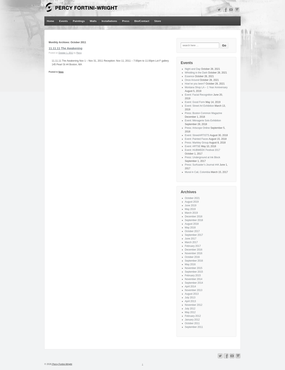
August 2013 (192, 293)
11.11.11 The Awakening (65, 48)
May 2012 (190, 312)
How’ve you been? (195, 83)
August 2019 (192, 201)
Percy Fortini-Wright (62, 364)
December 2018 (193, 216)
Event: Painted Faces (196, 139)
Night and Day (192, 69)
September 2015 (194, 271)
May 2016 (190, 264)
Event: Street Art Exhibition (199, 105)
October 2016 (192, 257)
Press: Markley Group (197, 142)
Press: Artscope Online (197, 127)
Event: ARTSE (192, 146)
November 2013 (193, 290)
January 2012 (192, 319)
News (61, 72)
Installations (109, 21)
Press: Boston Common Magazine (203, 113)
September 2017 (194, 235)
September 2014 (194, 282)
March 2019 (191, 212)
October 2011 (192, 323)
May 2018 (190, 227)
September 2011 (194, 327)
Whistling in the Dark (196, 72)
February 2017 (193, 246)
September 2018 (194, 220)
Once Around (192, 80)
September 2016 (194, 260)
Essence (189, 76)
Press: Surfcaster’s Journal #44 (202, 164)
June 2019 (190, 205)
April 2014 (190, 286)
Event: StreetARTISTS (197, 135)
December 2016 (193, 249)
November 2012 (193, 304)
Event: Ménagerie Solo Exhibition (203, 120)
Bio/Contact (141, 21)
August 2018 (192, 223)
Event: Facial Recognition (199, 94)
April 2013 (190, 301)
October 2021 (192, 198)
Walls (93, 21)
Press (125, 21)
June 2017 (190, 238)
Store (157, 21)
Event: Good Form (195, 102)
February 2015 (193, 275)
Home (50, 21)
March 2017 (191, 242)
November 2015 (193, 268)
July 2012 (190, 308)
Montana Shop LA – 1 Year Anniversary (206, 87)
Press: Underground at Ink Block (202, 157)
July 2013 (190, 297)
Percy (79, 53)
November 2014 (193, 279)
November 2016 (193, 253)
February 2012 (193, 316)
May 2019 (190, 209)
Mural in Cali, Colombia (197, 172)
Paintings (79, 21)
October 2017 (192, 231)
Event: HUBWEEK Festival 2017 (202, 150)
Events (63, 21)
